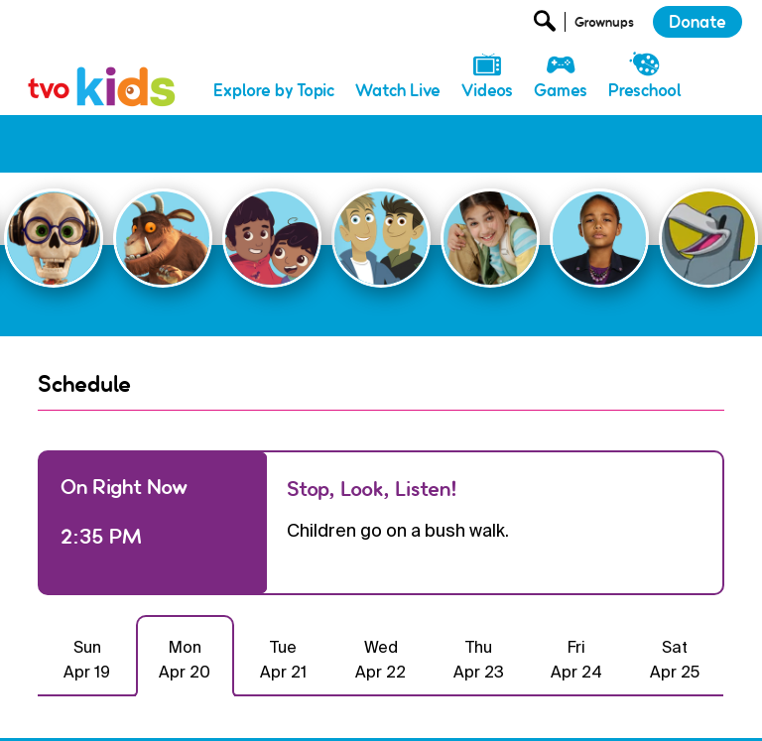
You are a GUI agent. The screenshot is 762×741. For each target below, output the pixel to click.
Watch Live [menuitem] (398, 90)
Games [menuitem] (560, 90)
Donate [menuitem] (209, 709)
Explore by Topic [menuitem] (273, 90)
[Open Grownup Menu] (603, 26)
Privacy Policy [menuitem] (385, 709)
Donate (697, 22)
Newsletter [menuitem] (288, 709)
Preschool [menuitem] (645, 90)
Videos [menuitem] (487, 90)
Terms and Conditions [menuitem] (512, 709)
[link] (102, 65)
